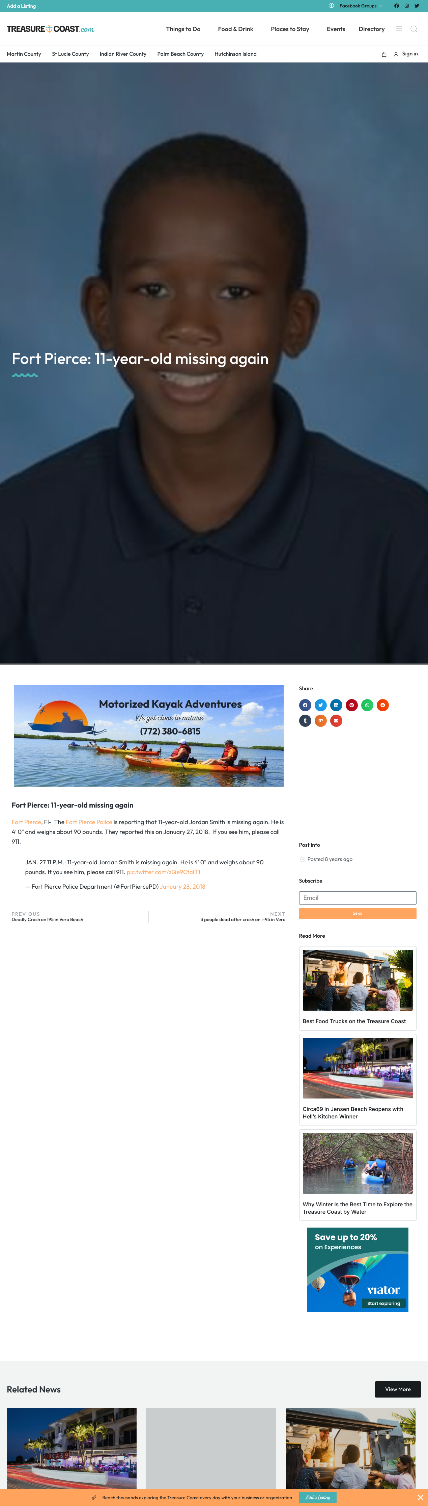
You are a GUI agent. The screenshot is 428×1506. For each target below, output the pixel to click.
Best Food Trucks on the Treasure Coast (354, 1021)
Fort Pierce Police (89, 822)
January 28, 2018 (182, 886)
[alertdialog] (214, 1497)
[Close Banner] (421, 1497)
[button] (384, 54)
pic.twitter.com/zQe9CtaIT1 (163, 872)
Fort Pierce (26, 822)
